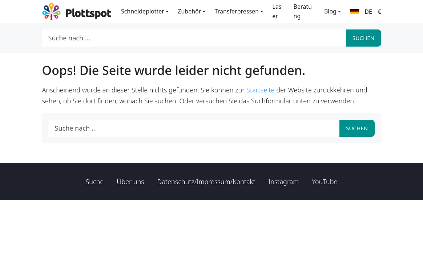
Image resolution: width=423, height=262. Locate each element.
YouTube (324, 181)
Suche (95, 181)
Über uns (130, 181)
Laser (276, 11)
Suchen (363, 37)
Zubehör (189, 11)
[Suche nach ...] (194, 38)
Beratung (303, 11)
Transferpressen (237, 11)
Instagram (284, 181)
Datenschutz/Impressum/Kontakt (206, 181)
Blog (330, 11)
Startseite (260, 90)
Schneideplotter (142, 11)
